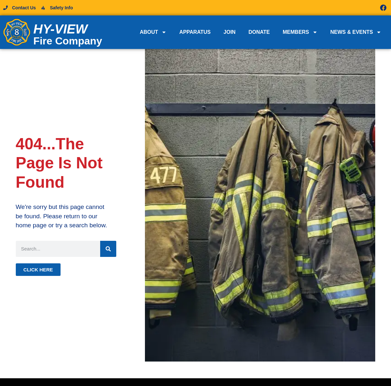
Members (300, 32)
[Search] (108, 249)
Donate (259, 32)
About (153, 32)
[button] (292, 7)
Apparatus (195, 32)
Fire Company (67, 41)
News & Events (355, 32)
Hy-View (60, 29)
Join (229, 32)
